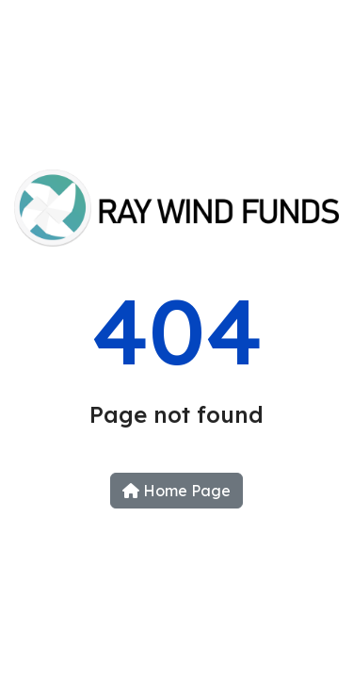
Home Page (176, 490)
